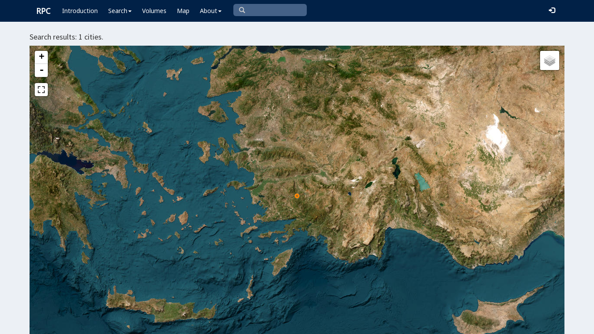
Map (183, 11)
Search (120, 11)
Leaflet (251, 323)
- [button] (42, 70)
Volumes (154, 11)
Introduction (80, 11)
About (211, 11)
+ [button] (41, 57)
